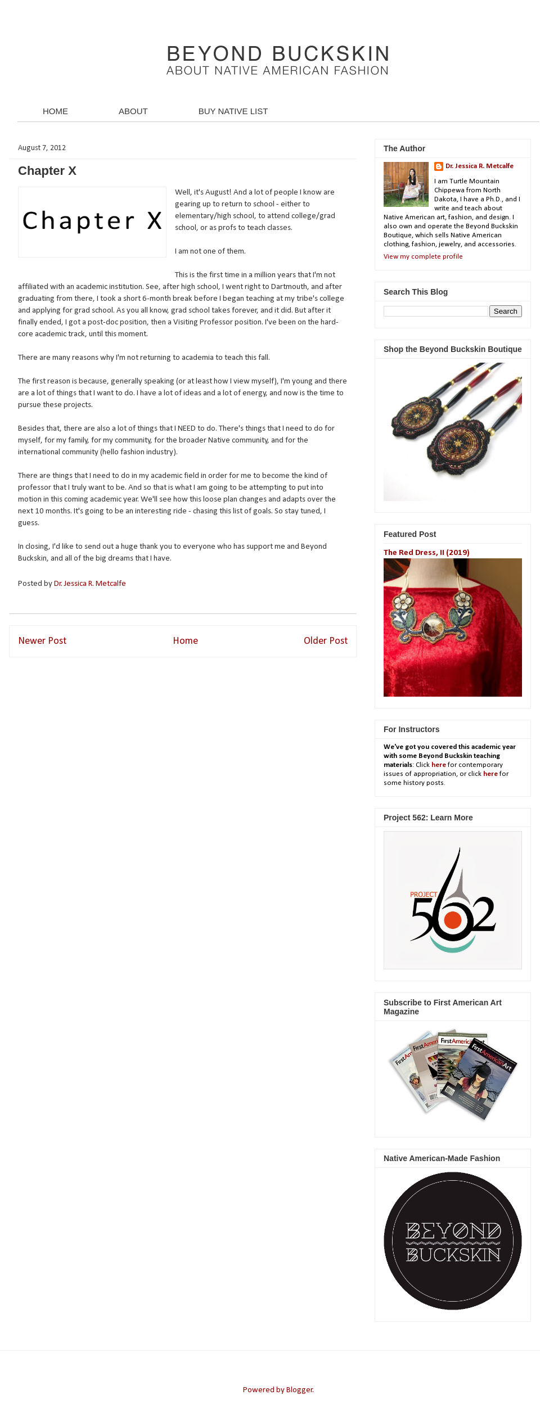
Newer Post (42, 641)
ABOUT (133, 111)
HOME (55, 111)
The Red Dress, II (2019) (427, 553)
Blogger (299, 1390)
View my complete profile (423, 256)
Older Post (326, 641)
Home (185, 641)
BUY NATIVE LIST (233, 111)
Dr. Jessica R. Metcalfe (91, 584)
